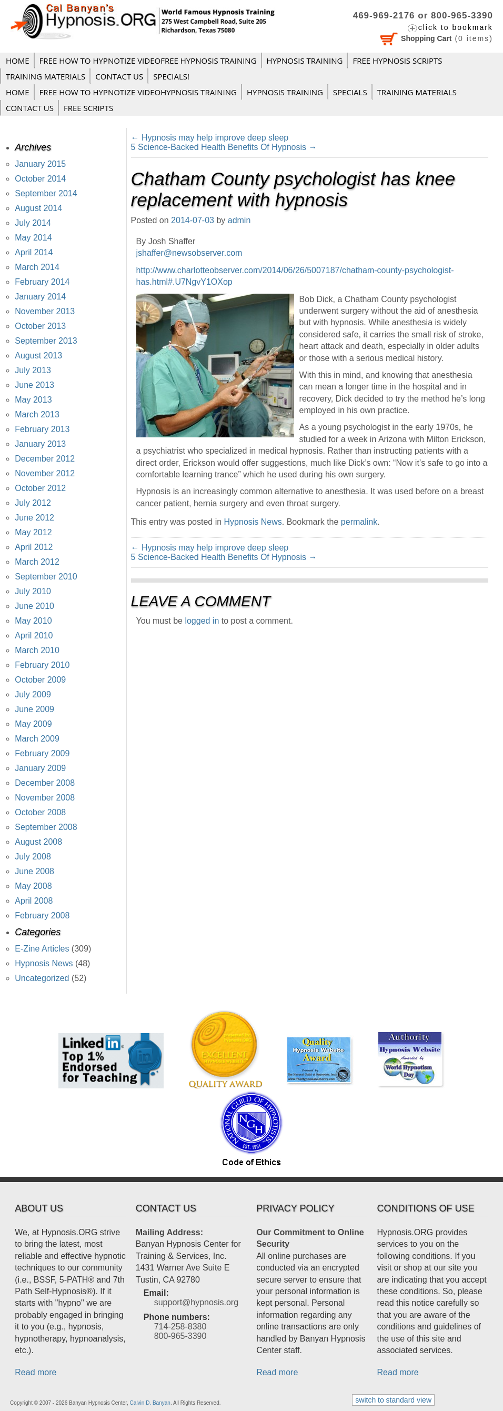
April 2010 (34, 635)
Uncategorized (42, 978)
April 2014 (34, 252)
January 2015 (40, 163)
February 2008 (42, 915)
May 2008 (33, 886)
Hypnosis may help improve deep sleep (210, 137)
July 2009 (33, 694)
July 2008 (33, 856)
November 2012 (45, 473)
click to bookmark (455, 27)
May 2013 (33, 399)
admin (239, 220)
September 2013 (46, 340)
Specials (350, 92)
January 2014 (40, 296)
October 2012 (40, 488)
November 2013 (45, 311)
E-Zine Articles (42, 948)
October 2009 (40, 679)
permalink (359, 521)
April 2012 (34, 547)
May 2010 (33, 620)
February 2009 (42, 753)
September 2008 (46, 827)
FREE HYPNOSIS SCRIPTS (397, 60)
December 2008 (45, 782)
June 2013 (34, 385)
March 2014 (37, 267)
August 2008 (38, 841)
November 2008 (45, 797)
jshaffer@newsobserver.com (189, 252)
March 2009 (37, 738)
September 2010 (46, 576)
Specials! (171, 76)
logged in (202, 620)
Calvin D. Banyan (150, 1403)
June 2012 (34, 517)
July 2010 (33, 591)
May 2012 (33, 532)
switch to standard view (393, 1400)
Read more (35, 1372)
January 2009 (40, 768)
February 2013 (42, 429)
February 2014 (42, 281)
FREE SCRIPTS (88, 108)
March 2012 (37, 561)
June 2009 (34, 709)
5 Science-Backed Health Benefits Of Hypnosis (224, 147)
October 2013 (40, 326)
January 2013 (40, 443)
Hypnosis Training (305, 60)
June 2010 (34, 606)
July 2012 (33, 502)
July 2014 (33, 222)
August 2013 (38, 355)
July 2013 (33, 370)
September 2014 (46, 193)
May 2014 (33, 237)
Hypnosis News (253, 521)
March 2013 (37, 414)
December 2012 (45, 458)
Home (17, 60)
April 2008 (34, 900)
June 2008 (34, 871)
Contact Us (119, 76)
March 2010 (37, 650)
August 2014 (38, 208)
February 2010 (42, 665)
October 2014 (40, 178)
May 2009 (33, 723)
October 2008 (40, 812)
